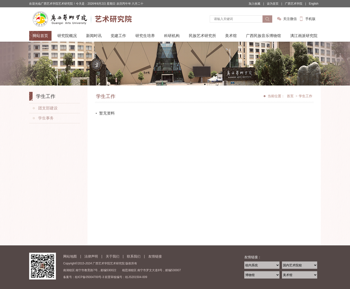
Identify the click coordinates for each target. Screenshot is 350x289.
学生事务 (46, 118)
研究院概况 (67, 36)
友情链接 (155, 256)
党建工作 (118, 36)
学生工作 (305, 96)
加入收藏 (254, 3)
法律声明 (91, 256)
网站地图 (70, 256)
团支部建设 (48, 108)
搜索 (269, 20)
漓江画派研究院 (303, 36)
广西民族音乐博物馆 (263, 36)
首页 (290, 96)
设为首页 (273, 3)
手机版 (310, 19)
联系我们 (133, 256)
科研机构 (172, 36)
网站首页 (40, 36)
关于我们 (112, 256)
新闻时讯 (94, 36)
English (313, 3)
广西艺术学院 (293, 3)
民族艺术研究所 (202, 36)
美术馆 (231, 36)
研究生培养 (145, 36)
